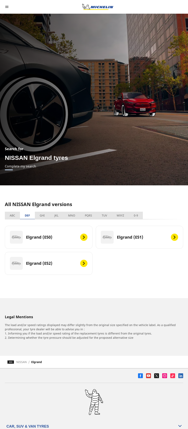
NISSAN (21, 362)
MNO (71, 215)
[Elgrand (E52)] (48, 263)
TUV (104, 215)
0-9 (136, 215)
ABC (12, 215)
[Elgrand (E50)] (48, 237)
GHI (42, 215)
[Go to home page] (98, 6)
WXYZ (120, 215)
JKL (56, 215)
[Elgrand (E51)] (139, 237)
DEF (27, 215)
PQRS (88, 215)
